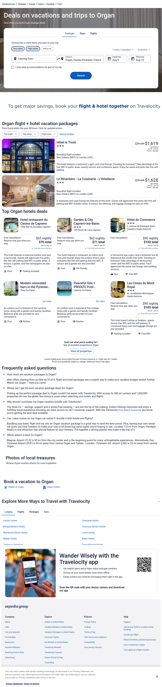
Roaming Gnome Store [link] (14, 652)
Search (81, 75)
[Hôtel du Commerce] (134, 246)
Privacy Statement (14, 684)
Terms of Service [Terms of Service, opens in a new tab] (31, 684)
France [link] (41, 4)
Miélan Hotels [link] (10, 538)
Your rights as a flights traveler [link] (136, 650)
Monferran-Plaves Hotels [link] (15, 532)
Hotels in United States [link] (54, 622)
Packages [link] (22, 4)
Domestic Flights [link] (52, 637)
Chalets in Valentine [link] (13, 544)
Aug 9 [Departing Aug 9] (115, 60)
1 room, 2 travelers (123, 49)
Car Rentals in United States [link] (56, 642)
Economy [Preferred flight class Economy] (144, 49)
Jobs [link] (7, 627)
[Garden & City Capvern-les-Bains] (81, 246)
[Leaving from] (33, 59)
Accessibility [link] (89, 642)
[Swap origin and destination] (58, 59)
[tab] (69, 33)
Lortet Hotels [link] (88, 532)
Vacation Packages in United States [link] (60, 632)
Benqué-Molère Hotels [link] (14, 526)
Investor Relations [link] (12, 647)
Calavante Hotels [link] (90, 520)
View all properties (81, 351)
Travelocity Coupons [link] (53, 652)
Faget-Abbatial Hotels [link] (92, 544)
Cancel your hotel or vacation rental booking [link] (138, 628)
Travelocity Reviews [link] (53, 647)
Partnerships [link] (10, 637)
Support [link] (127, 622)
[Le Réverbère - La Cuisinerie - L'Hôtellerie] (107, 191)
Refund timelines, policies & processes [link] (140, 640)
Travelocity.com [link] (8, 4)
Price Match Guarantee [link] (129, 410)
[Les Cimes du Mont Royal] (134, 308)
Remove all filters (67, 134)
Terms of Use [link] (89, 632)
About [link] (7, 622)
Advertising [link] (10, 657)
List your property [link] (12, 632)
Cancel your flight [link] (131, 635)
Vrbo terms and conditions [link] (95, 637)
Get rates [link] (47, 301)
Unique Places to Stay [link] (54, 657)
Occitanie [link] (50, 4)
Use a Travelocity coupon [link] (134, 645)
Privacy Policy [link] (90, 622)
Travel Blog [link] (49, 662)
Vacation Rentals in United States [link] (59, 627)
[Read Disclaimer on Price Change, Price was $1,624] (139, 143)
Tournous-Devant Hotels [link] (94, 526)
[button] (81, 501)
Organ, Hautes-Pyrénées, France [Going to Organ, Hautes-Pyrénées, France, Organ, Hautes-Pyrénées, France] (83, 60)
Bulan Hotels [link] (88, 538)
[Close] (156, 676)
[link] (23, 487)
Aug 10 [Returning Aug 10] (140, 60)
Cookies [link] (87, 627)
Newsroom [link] (9, 642)
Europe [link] (32, 4)
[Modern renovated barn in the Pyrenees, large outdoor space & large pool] (27, 308)
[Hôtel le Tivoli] (107, 156)
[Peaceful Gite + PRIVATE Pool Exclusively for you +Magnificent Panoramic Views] (81, 308)
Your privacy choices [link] (93, 647)
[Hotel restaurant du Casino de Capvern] (27, 246)
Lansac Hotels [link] (10, 520)
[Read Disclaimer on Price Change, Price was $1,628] (139, 180)
